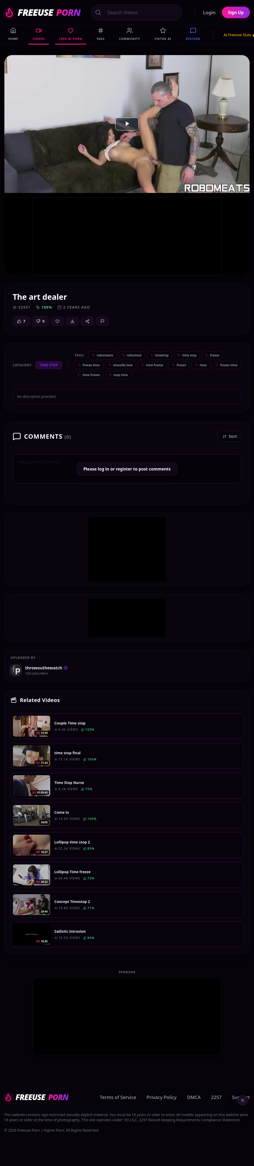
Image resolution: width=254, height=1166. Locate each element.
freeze (212, 355)
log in (103, 469)
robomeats (102, 355)
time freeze (152, 365)
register (124, 469)
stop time (118, 375)
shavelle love (121, 365)
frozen (179, 365)
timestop (160, 355)
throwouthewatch (46, 668)
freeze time (89, 365)
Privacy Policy (162, 1097)
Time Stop (49, 365)
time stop (187, 355)
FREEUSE (42, 12)
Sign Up (236, 12)
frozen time (226, 365)
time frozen (89, 375)
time (201, 365)
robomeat (132, 355)
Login (209, 12)
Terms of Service (118, 1097)
